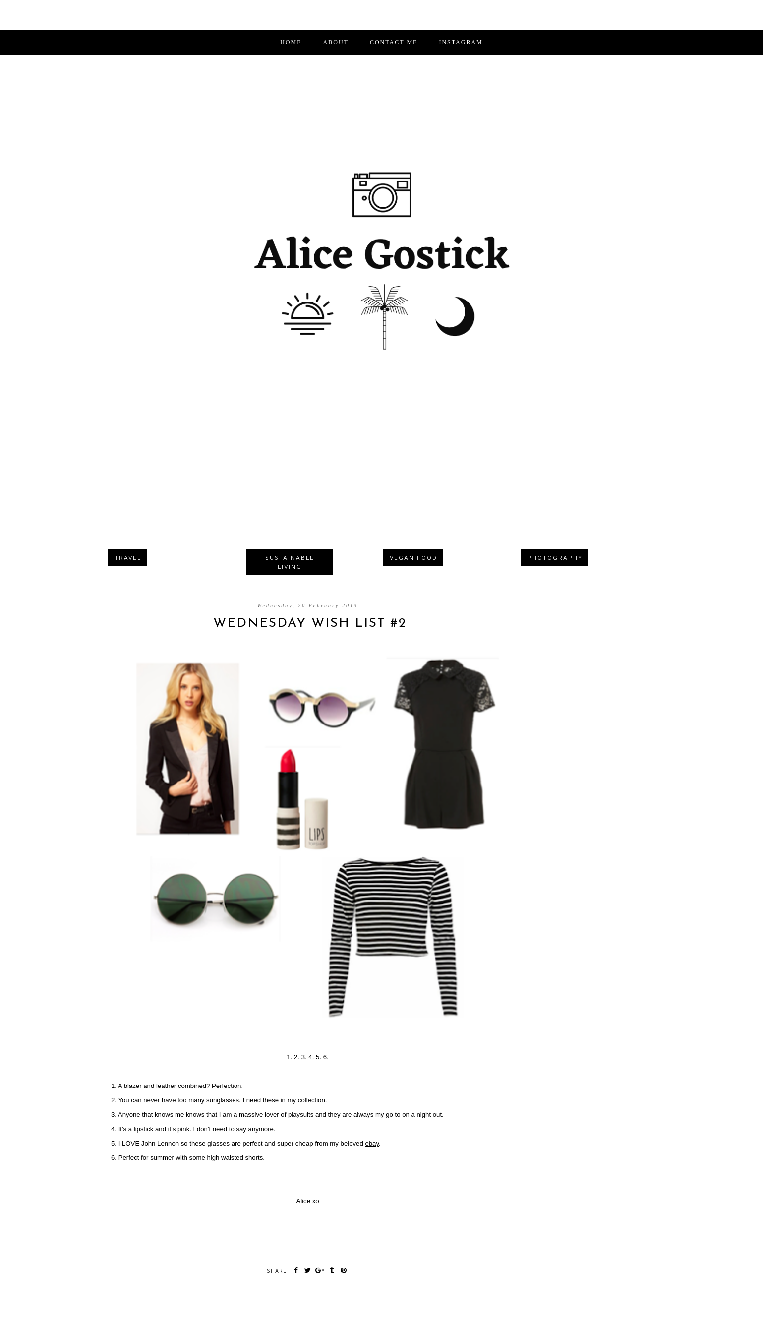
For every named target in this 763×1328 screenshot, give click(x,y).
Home (290, 42)
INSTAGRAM (460, 42)
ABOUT (336, 42)
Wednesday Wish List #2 (310, 623)
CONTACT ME (394, 42)
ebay (372, 1143)
